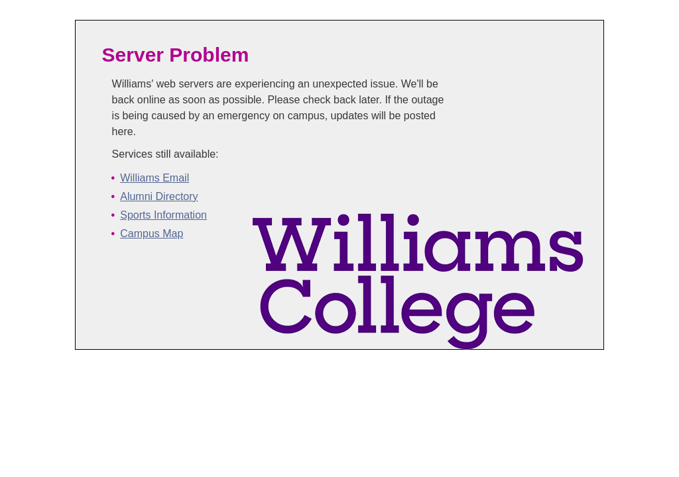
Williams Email (154, 178)
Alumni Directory (159, 196)
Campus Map (151, 233)
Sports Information (163, 215)
